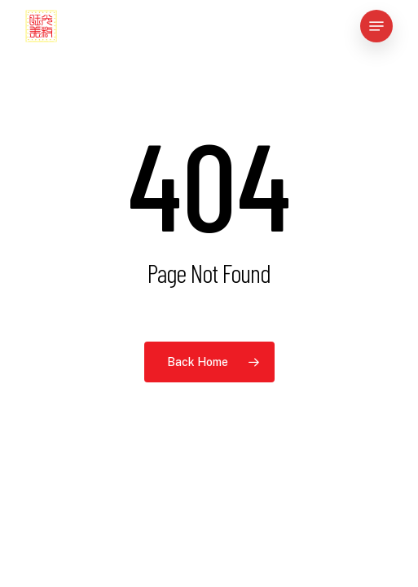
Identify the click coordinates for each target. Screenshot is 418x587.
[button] (376, 26)
